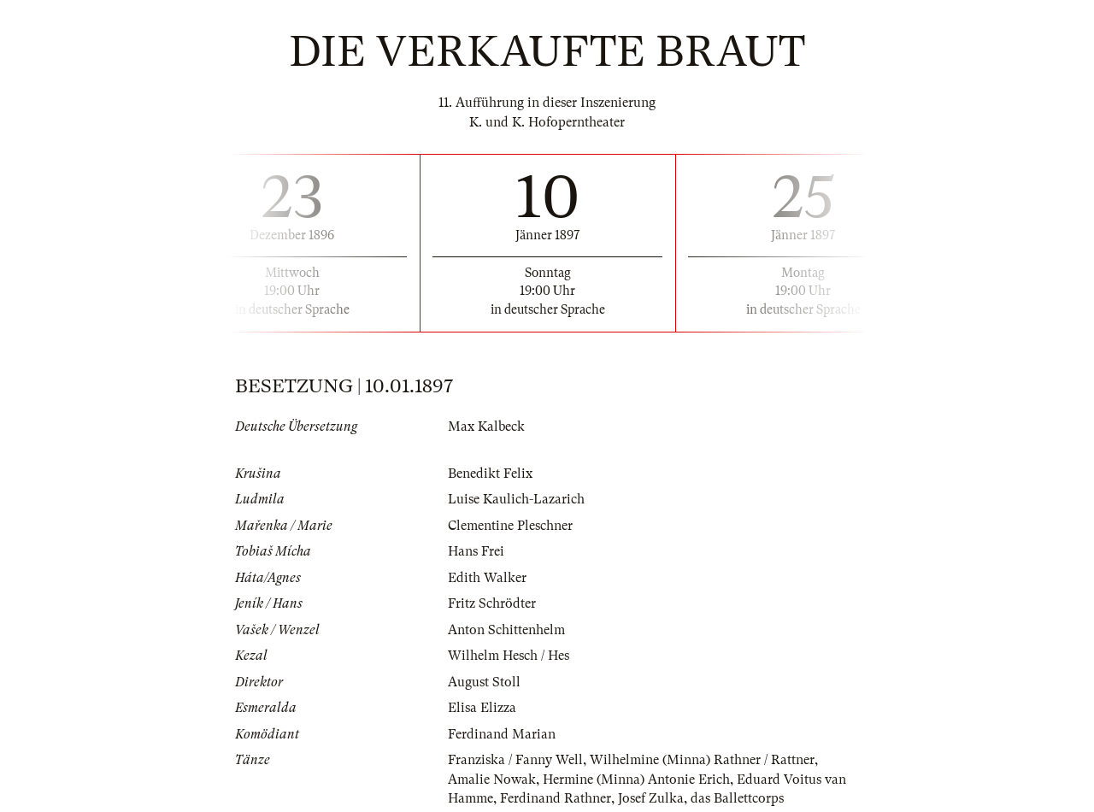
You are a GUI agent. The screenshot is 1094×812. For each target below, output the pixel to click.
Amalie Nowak (492, 779)
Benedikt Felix (490, 473)
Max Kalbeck (486, 426)
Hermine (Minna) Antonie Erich (636, 779)
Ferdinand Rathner (555, 798)
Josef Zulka (651, 798)
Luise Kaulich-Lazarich (516, 499)
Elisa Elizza (482, 707)
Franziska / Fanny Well (515, 760)
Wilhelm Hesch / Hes (508, 655)
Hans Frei (476, 551)
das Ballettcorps (737, 798)
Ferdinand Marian (502, 734)
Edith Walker (487, 577)
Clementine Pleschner (510, 525)
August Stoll (484, 682)
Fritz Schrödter (492, 603)
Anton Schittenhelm (506, 630)
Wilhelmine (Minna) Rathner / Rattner (702, 760)
